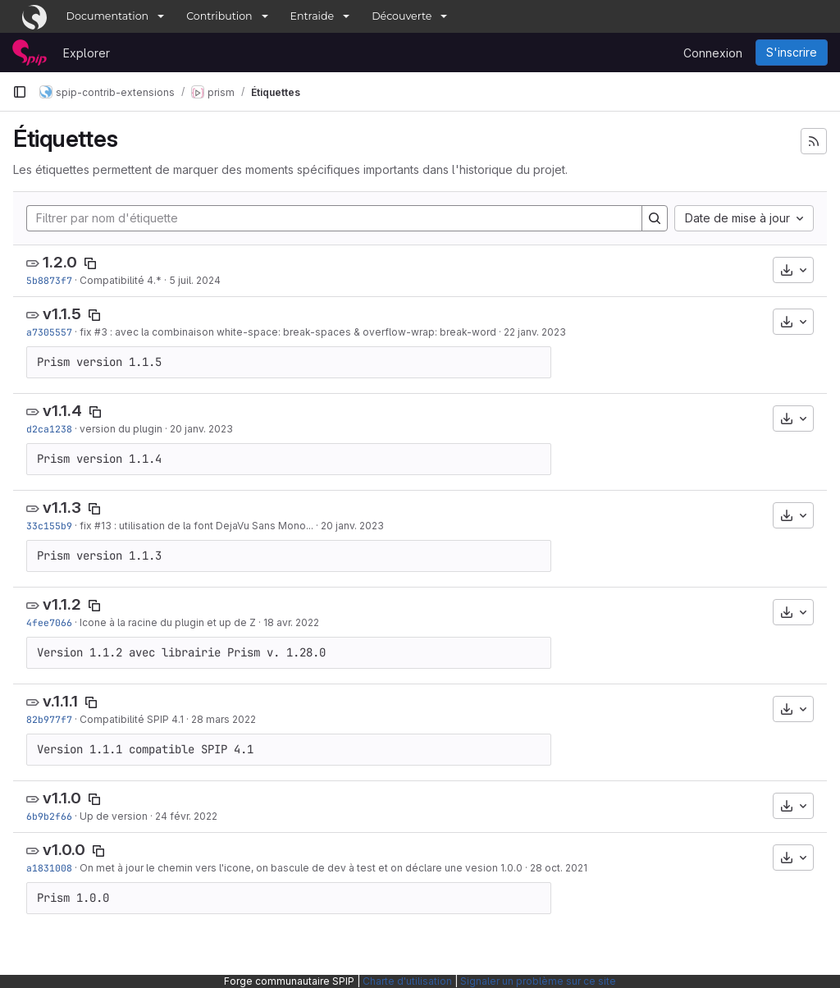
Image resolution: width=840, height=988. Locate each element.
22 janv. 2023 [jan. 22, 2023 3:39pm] (535, 332)
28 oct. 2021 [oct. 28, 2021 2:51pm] (558, 868)
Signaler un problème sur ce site (538, 981)
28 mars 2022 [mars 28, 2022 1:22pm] (223, 719)
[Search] (654, 218)
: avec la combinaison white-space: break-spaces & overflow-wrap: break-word (301, 332)
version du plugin (121, 429)
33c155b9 (49, 525)
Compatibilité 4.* (121, 280)
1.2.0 (60, 262)
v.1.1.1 (60, 701)
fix (87, 332)
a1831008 (49, 868)
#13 (103, 525)
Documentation (107, 16)
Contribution (219, 16)
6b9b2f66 (49, 816)
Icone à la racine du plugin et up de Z (168, 622)
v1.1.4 (62, 410)
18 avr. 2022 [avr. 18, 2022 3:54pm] (291, 622)
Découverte (401, 16)
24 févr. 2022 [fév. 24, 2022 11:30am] (186, 816)
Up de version (114, 816)
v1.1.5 (62, 313)
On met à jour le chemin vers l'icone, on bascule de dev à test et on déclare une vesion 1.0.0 (301, 868)
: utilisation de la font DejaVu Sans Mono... (212, 525)
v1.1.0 (62, 798)
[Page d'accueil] (29, 52)
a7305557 (49, 332)
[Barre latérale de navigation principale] (20, 92)
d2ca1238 (49, 429)
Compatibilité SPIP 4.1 (132, 719)
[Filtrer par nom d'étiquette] (334, 218)
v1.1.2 (62, 604)
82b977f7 (49, 719)
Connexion (712, 53)
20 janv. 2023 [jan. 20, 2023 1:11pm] (352, 525)
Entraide (312, 16)
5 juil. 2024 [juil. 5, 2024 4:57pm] (195, 280)
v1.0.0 (64, 849)
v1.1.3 (62, 507)
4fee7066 (49, 622)
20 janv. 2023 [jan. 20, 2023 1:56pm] (201, 429)
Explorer (86, 53)
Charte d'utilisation (407, 981)
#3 (100, 332)
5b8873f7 (49, 280)
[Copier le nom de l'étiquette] (90, 263)
